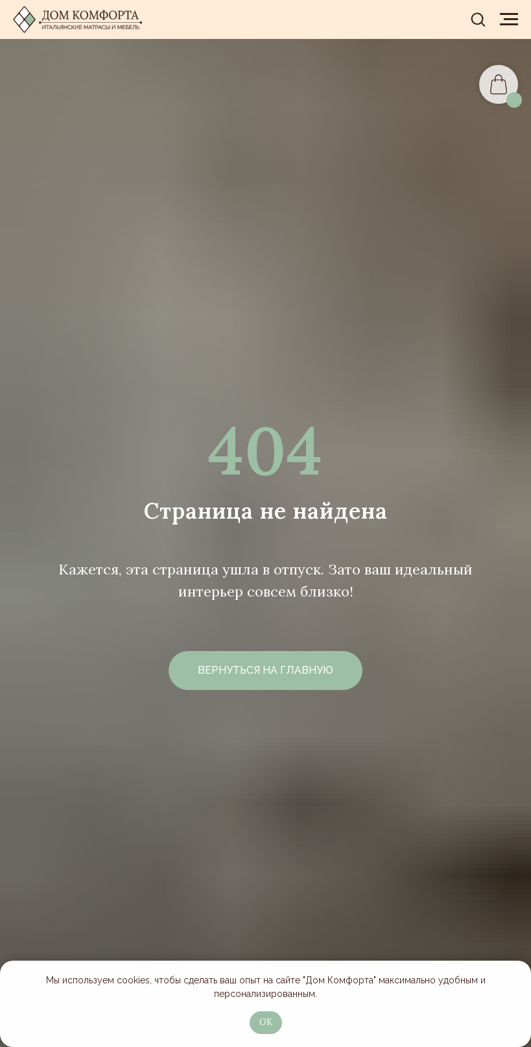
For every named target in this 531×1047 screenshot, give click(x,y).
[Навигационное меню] (509, 19)
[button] (478, 19)
